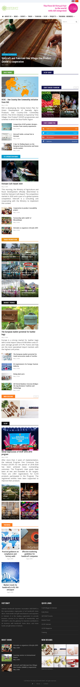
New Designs (8, 396)
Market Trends (9, 302)
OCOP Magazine (47, 628)
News (16, 16)
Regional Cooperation (9, 54)
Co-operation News (11, 156)
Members (70, 16)
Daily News (8, 72)
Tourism (38, 16)
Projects (54, 16)
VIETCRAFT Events (47, 616)
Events (23, 16)
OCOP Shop (47, 72)
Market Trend (46, 620)
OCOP (46, 16)
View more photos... (47, 669)
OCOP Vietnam (46, 624)
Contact (46, 684)
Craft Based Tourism (51, 87)
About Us (9, 16)
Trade (31, 16)
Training (62, 16)
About (38, 684)
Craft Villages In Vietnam (49, 608)
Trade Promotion (10, 239)
